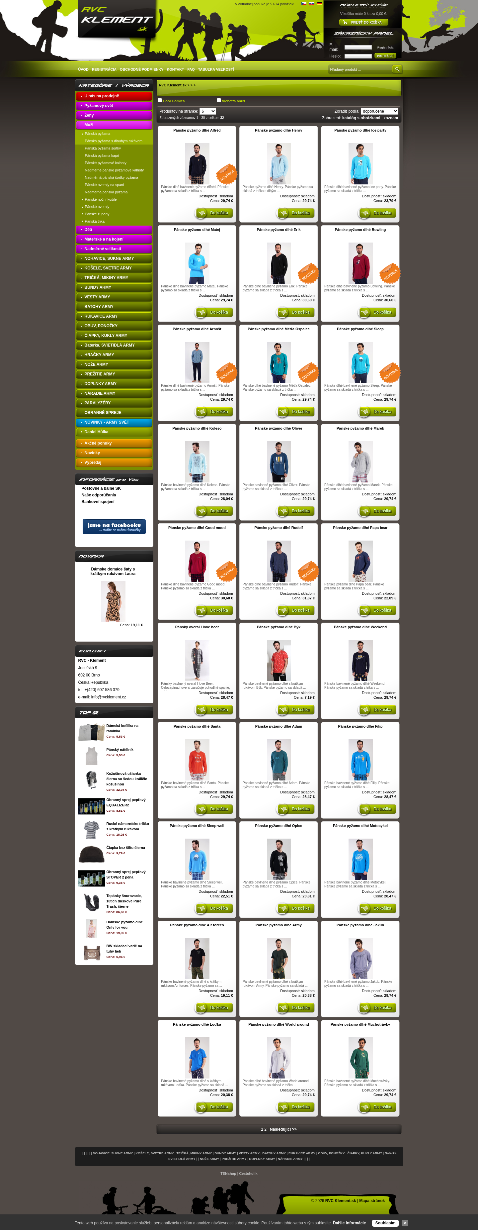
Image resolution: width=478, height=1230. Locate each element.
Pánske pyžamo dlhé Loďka (197, 1024)
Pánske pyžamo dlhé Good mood (197, 528)
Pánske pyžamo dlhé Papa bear (360, 528)
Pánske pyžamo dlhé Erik (278, 230)
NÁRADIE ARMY (290, 1159)
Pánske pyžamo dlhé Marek (360, 428)
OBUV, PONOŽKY (331, 1153)
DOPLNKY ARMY (262, 1159)
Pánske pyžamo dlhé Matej (197, 230)
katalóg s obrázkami (361, 118)
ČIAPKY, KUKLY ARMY (365, 1153)
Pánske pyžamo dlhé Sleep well (197, 826)
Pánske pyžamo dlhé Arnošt (197, 329)
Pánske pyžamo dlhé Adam (278, 726)
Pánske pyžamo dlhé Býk (278, 627)
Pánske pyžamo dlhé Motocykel (360, 826)
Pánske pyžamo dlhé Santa (197, 726)
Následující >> (283, 1129)
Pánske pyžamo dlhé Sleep (360, 329)
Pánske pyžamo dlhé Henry (278, 130)
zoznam (390, 118)
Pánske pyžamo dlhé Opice (278, 826)
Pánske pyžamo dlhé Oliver (278, 428)
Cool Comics (174, 101)
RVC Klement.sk (173, 85)
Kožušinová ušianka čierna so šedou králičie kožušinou (126, 778)
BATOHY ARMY (274, 1153)
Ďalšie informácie (349, 1223)
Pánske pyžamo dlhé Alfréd (197, 130)
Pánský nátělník (119, 750)
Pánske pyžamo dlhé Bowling (360, 230)
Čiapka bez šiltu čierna (125, 848)
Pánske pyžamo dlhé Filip (360, 726)
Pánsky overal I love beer (197, 627)
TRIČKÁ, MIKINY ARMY (194, 1153)
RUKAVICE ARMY (301, 1153)
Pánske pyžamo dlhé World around (278, 1024)
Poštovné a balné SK (101, 488)
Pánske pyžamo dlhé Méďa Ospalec (278, 329)
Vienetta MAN (233, 101)
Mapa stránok (372, 1200)
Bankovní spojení (98, 501)
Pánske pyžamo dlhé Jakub (360, 925)
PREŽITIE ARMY (234, 1159)
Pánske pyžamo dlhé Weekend (360, 627)
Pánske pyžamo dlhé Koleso (197, 428)
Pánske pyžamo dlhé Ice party (360, 130)
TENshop (228, 1174)
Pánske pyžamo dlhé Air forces (197, 925)
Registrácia (385, 47)
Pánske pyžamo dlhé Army (279, 925)
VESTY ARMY (249, 1153)
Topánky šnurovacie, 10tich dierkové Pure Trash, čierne (124, 901)
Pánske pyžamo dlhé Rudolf (278, 528)
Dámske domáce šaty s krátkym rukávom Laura (113, 571)
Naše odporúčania (99, 495)
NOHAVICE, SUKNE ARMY (113, 1153)
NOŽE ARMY (209, 1159)
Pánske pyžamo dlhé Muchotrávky (360, 1024)
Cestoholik (248, 1174)
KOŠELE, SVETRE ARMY (154, 1153)
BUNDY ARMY (225, 1153)
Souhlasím (385, 1223)
